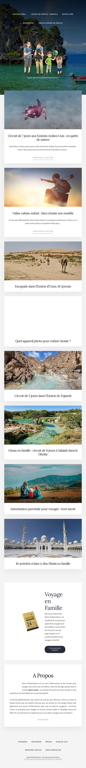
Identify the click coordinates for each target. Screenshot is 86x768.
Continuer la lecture (43, 158)
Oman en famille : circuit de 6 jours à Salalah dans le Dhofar (43, 452)
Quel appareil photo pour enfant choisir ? (43, 341)
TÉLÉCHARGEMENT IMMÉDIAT (55, 649)
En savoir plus (43, 719)
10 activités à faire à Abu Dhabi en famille (43, 564)
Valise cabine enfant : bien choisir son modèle (42, 213)
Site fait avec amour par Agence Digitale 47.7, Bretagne (43, 760)
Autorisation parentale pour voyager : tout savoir (43, 509)
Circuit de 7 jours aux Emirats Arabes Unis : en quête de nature (43, 138)
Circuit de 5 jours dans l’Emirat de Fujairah (43, 396)
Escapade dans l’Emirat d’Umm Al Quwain (43, 286)
